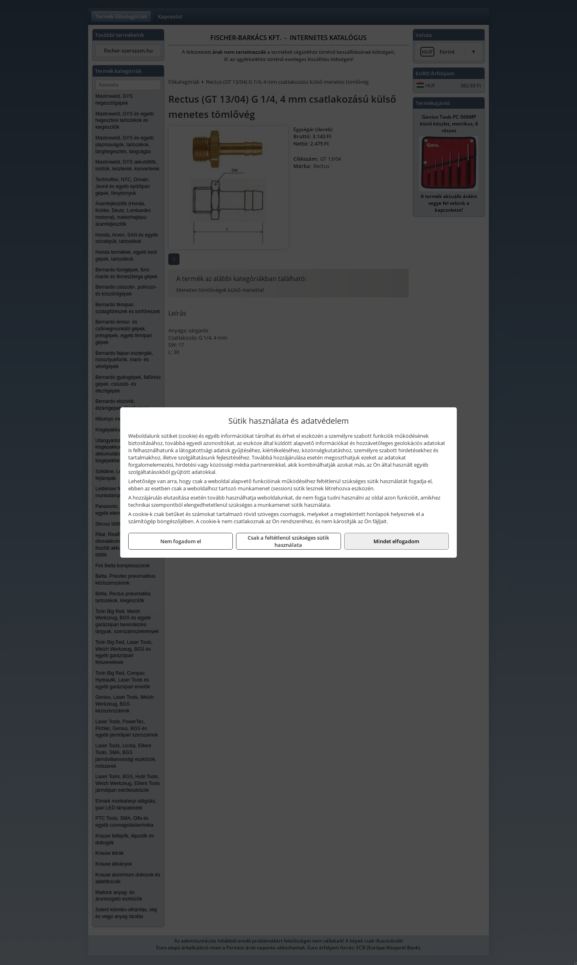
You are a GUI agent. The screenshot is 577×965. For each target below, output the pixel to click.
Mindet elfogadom (396, 541)
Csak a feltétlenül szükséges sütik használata (288, 541)
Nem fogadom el (180, 541)
